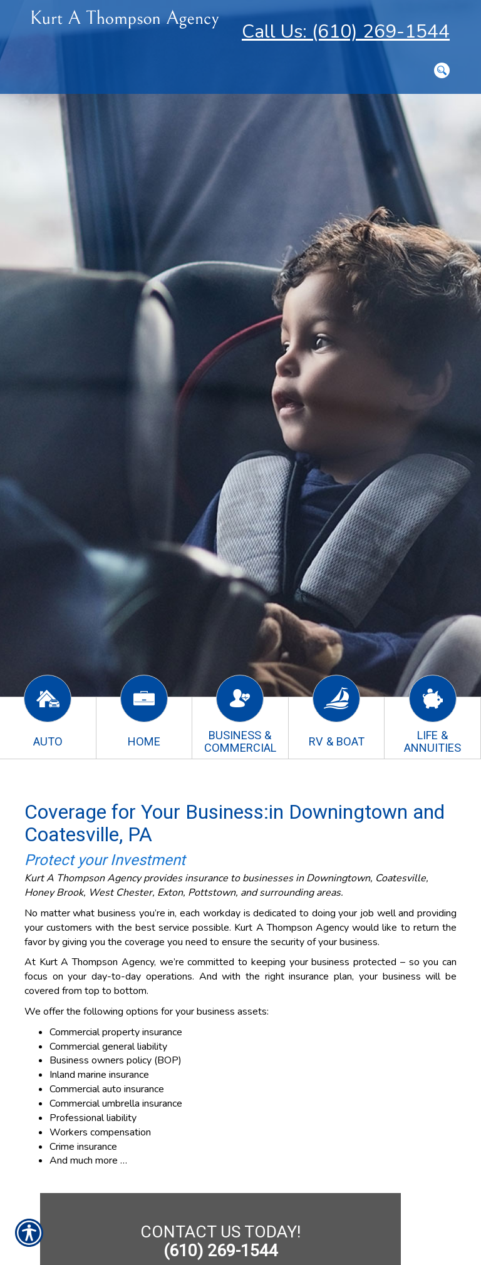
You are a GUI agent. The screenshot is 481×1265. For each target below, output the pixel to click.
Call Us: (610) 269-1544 (346, 31)
